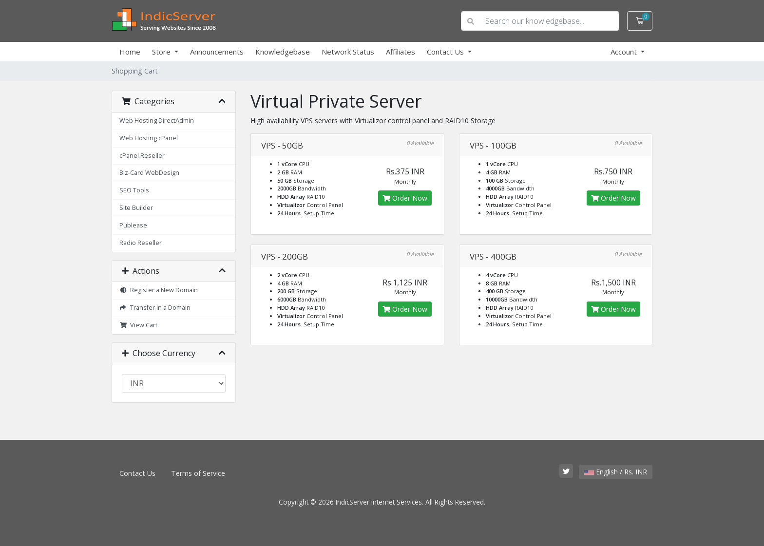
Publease (133, 225)
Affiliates (400, 51)
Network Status (348, 51)
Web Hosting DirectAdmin (156, 120)
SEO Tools (134, 190)
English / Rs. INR (615, 471)
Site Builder (136, 208)
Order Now (404, 198)
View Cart (138, 325)
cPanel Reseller (142, 155)
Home (129, 51)
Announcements (217, 51)
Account (625, 51)
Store (162, 51)
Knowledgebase (282, 51)
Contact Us (446, 51)
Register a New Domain (158, 290)
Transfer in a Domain (155, 307)
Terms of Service (198, 473)
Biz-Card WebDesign (149, 173)
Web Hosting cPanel (148, 138)
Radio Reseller (140, 243)
